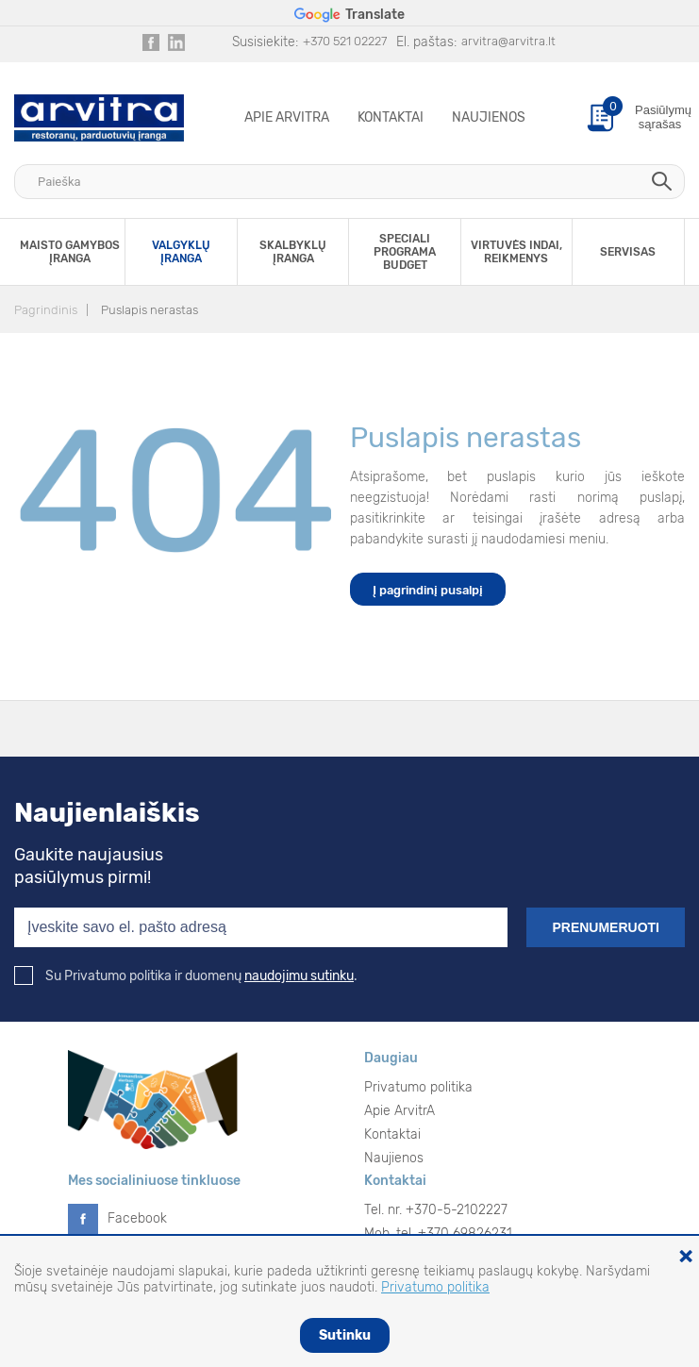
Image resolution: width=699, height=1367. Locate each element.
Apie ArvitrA (286, 117)
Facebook (137, 1218)
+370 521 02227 (345, 41)
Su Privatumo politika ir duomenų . (186, 976)
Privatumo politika (418, 1087)
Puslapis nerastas (149, 310)
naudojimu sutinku (299, 976)
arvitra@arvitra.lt (508, 41)
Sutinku (345, 1335)
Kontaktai (391, 117)
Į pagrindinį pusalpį (428, 590)
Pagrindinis (45, 310)
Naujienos (488, 117)
